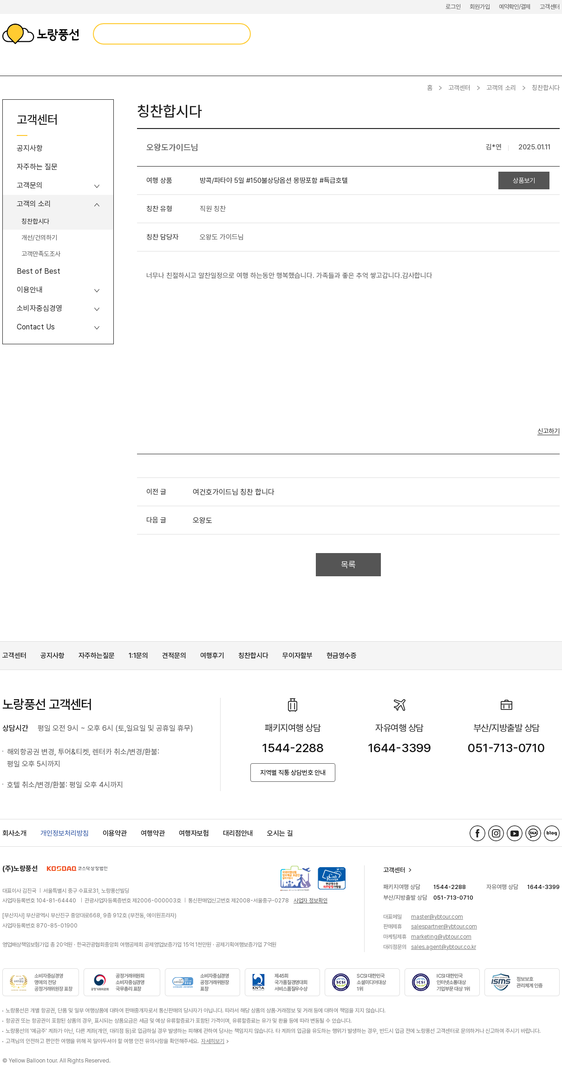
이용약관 (115, 833)
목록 (348, 564)
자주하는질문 (96, 655)
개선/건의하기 (39, 237)
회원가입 (480, 6)
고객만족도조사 (40, 254)
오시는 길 (280, 833)
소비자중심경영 (39, 308)
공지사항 (30, 148)
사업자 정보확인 (310, 900)
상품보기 (524, 180)
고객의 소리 (501, 87)
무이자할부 (297, 655)
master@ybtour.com (437, 917)
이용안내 (30, 289)
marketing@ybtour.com (441, 937)
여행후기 (212, 655)
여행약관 (153, 833)
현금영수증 (342, 655)
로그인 (452, 6)
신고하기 (548, 431)
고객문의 (30, 185)
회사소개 (14, 833)
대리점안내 (238, 833)
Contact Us (36, 326)
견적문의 (174, 655)
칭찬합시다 (35, 221)
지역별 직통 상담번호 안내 (293, 772)
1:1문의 (138, 655)
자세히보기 (212, 1041)
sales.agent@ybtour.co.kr (443, 947)
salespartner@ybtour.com (444, 926)
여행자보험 (194, 833)
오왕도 (202, 520)
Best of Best (38, 271)
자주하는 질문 (37, 166)
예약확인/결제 (514, 6)
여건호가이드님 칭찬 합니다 (233, 492)
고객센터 (550, 6)
